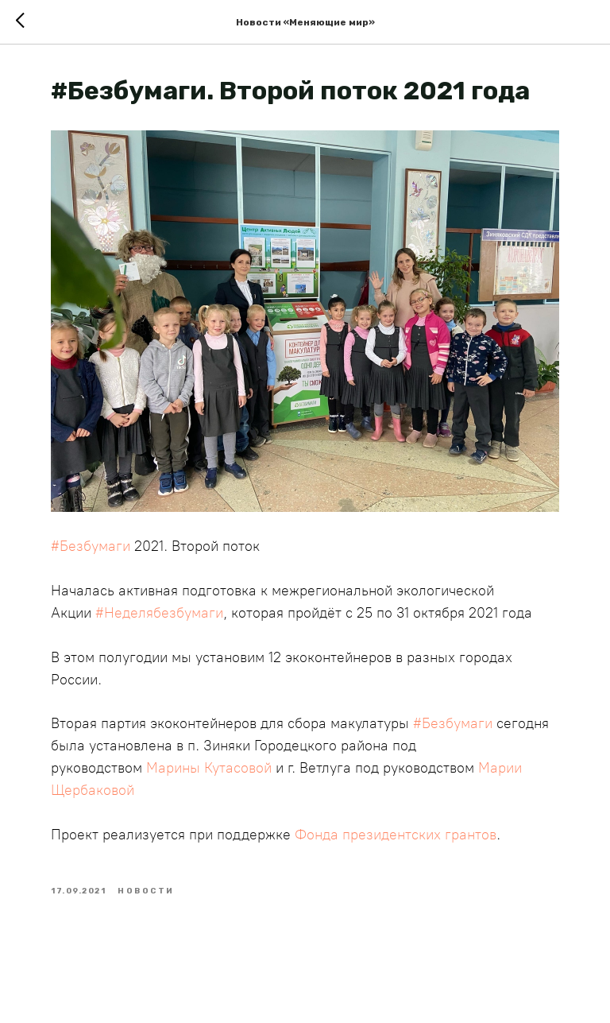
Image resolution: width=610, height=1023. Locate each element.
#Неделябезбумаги (159, 613)
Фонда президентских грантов (395, 834)
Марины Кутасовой (209, 768)
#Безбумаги (90, 546)
